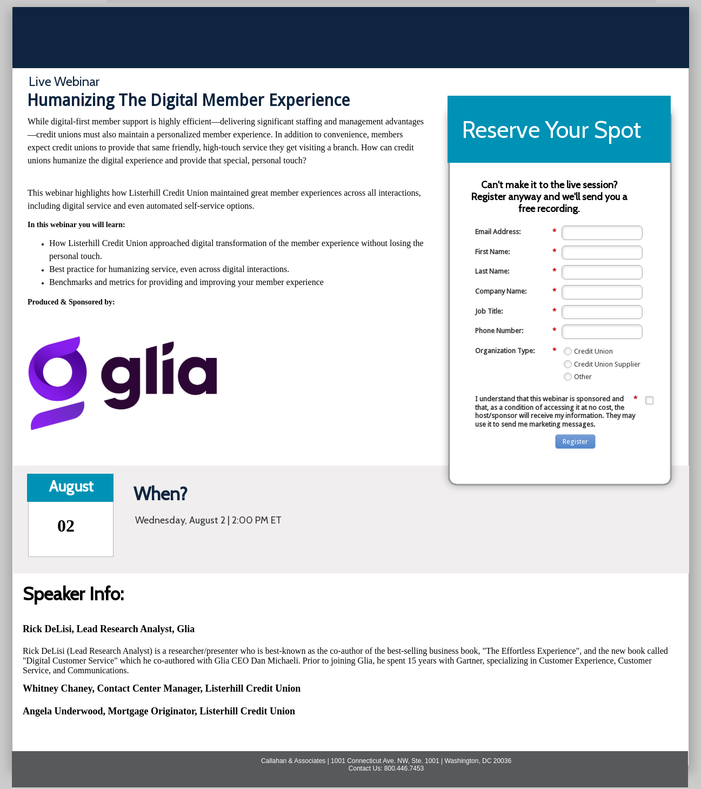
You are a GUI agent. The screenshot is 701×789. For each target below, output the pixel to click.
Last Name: (515, 271)
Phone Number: (515, 331)
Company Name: (515, 291)
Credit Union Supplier (607, 364)
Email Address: (515, 232)
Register (575, 441)
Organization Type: (515, 351)
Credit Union (593, 351)
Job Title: (515, 311)
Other (583, 377)
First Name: (515, 252)
